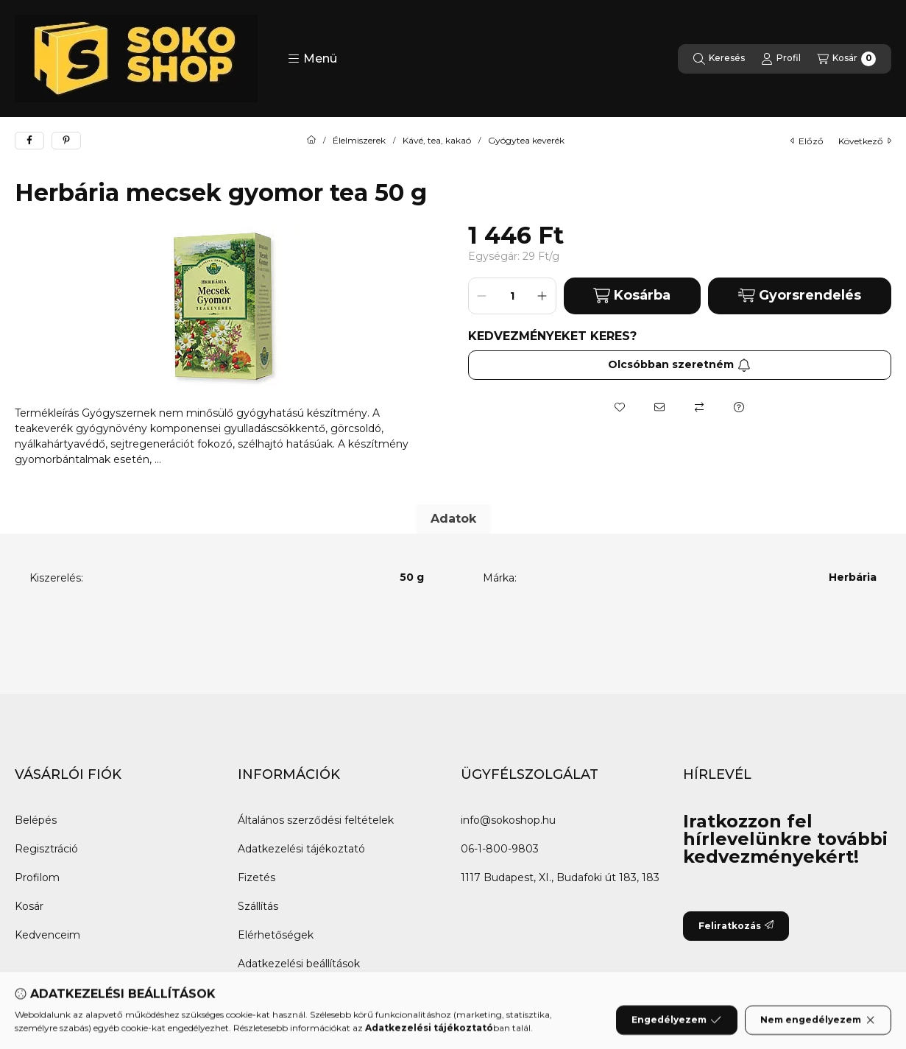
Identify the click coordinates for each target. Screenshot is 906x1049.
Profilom (37, 877)
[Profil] (780, 59)
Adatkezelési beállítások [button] (299, 963)
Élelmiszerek (359, 140)
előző (807, 140)
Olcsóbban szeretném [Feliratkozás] (679, 364)
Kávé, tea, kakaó (437, 140)
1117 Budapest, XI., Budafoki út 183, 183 (560, 877)
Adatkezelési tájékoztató (301, 848)
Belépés (36, 820)
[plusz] (542, 296)
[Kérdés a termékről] (738, 407)
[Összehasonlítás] (699, 407)
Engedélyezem (676, 1030)
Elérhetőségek (276, 935)
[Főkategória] (311, 140)
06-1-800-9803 (500, 848)
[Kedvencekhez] (619, 407)
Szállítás (258, 906)
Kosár (29, 906)
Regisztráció (46, 848)
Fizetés (256, 877)
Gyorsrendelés (799, 295)
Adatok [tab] (453, 519)
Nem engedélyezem (818, 1030)
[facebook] (29, 140)
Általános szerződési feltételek (316, 820)
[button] (312, 59)
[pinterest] (66, 140)
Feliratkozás (736, 925)
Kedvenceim (47, 935)
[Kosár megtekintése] (846, 59)
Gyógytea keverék (526, 140)
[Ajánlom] (659, 407)
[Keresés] (719, 59)
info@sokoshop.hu (508, 820)
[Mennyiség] (512, 296)
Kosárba (631, 295)
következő (864, 140)
